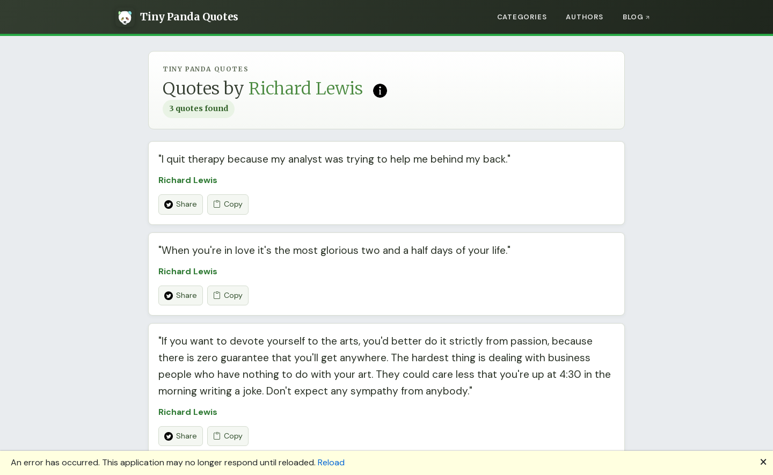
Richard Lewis (187, 180)
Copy (228, 204)
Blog (633, 16)
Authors (584, 16)
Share (180, 204)
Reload (331, 462)
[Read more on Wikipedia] (380, 89)
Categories (522, 16)
